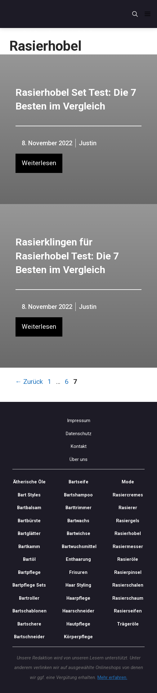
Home (12, 32)
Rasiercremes (128, 495)
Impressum (78, 420)
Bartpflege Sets (29, 585)
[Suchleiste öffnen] (135, 14)
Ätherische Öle (29, 482)
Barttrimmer (78, 507)
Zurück (29, 381)
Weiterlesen (39, 163)
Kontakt (79, 446)
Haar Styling (78, 585)
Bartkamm (29, 546)
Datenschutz (79, 433)
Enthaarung (78, 559)
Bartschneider (29, 637)
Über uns (78, 459)
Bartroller (29, 598)
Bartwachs (78, 520)
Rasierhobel (60, 32)
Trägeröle (128, 624)
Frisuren (78, 572)
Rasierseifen (128, 611)
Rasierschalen (127, 585)
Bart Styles (29, 495)
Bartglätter (29, 533)
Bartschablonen (29, 611)
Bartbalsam (29, 507)
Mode (128, 482)
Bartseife (78, 482)
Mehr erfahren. (112, 677)
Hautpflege (78, 624)
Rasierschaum (127, 598)
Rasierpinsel (127, 572)
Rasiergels (127, 520)
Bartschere (29, 624)
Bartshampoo (78, 495)
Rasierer (128, 507)
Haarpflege (78, 598)
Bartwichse (78, 533)
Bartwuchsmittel (79, 546)
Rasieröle (127, 559)
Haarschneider (78, 611)
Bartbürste (29, 520)
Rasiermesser (128, 546)
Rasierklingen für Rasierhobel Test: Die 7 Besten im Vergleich (67, 256)
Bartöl (29, 559)
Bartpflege (33, 32)
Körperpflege (78, 637)
